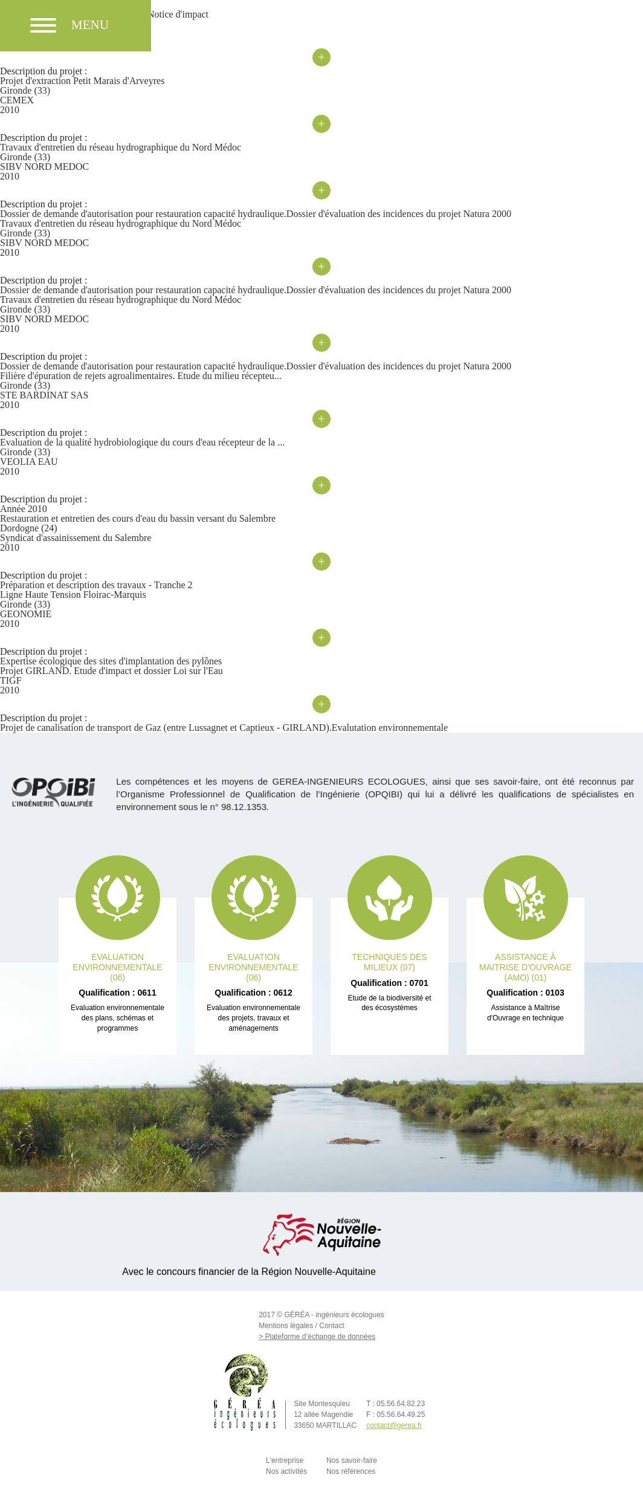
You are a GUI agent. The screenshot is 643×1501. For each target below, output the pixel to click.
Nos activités (286, 1471)
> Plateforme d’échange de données (317, 1336)
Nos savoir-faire (351, 1460)
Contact (331, 1325)
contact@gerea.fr (394, 1425)
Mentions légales (286, 1325)
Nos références (350, 1471)
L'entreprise (284, 1460)
